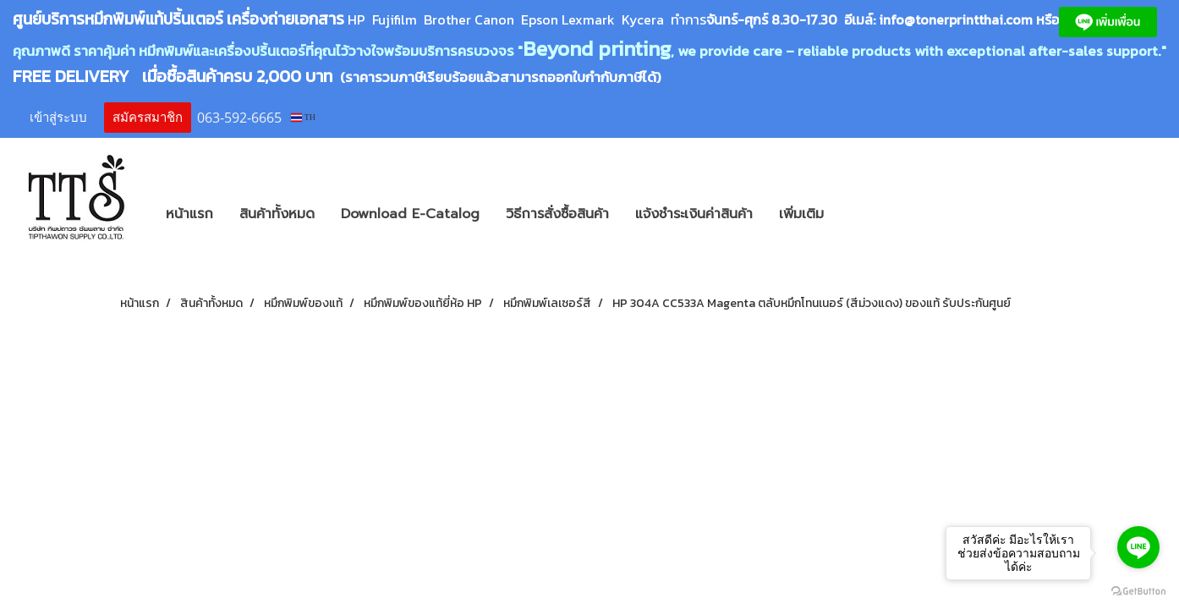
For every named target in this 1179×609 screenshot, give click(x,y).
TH (303, 117)
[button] (862, 214)
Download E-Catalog (410, 214)
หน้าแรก (189, 214)
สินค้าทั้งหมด (277, 214)
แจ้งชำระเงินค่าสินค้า (694, 214)
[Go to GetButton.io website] (1138, 591)
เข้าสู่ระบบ (58, 117)
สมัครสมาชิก (147, 117)
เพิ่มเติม (801, 214)
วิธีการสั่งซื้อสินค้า (557, 214)
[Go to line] (1138, 547)
